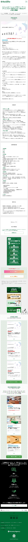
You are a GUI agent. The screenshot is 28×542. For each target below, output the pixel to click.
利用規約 (12, 525)
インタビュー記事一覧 (13, 522)
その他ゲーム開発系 (17, 392)
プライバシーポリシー (17, 525)
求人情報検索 (6, 13)
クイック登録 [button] (14, 505)
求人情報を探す (3, 522)
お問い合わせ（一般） (7, 525)
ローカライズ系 (9, 392)
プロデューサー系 (6, 391)
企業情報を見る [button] (14, 232)
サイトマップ (2, 525)
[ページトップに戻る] (14, 513)
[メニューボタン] (26, 1)
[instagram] (14, 518)
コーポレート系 (13, 393)
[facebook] (24, 510)
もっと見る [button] (14, 456)
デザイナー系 (19, 391)
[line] (17, 518)
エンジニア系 (13, 391)
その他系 (19, 393)
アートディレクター (18, 13)
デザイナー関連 (11, 13)
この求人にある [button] (14, 276)
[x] (11, 518)
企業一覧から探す (7, 522)
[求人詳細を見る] (14, 339)
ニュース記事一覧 (19, 522)
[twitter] (22, 510)
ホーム (2, 13)
